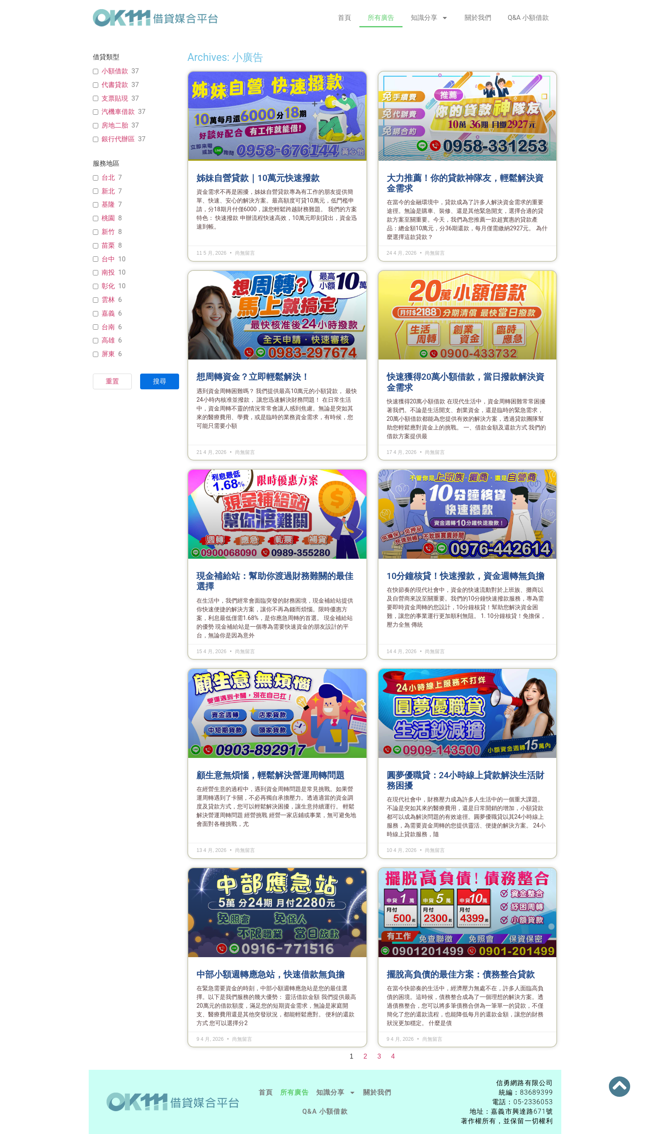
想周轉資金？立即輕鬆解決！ (253, 377)
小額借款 (115, 71)
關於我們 (478, 18)
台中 (108, 259)
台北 (108, 177)
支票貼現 (115, 98)
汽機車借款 (118, 112)
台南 (108, 327)
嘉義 (108, 313)
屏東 (108, 354)
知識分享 (429, 17)
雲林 (108, 300)
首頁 (344, 18)
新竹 (108, 232)
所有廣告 (381, 18)
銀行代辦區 (118, 139)
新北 (108, 191)
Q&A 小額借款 (528, 18)
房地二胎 (115, 125)
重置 (112, 381)
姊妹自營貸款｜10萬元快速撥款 (258, 178)
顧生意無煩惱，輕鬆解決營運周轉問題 (270, 775)
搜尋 (159, 381)
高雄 (108, 340)
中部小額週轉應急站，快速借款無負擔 (270, 975)
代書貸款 (115, 85)
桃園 (108, 218)
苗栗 (108, 245)
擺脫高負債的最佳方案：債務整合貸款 (461, 975)
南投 (108, 272)
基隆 (108, 204)
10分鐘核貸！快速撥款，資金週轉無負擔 (466, 576)
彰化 (108, 286)
